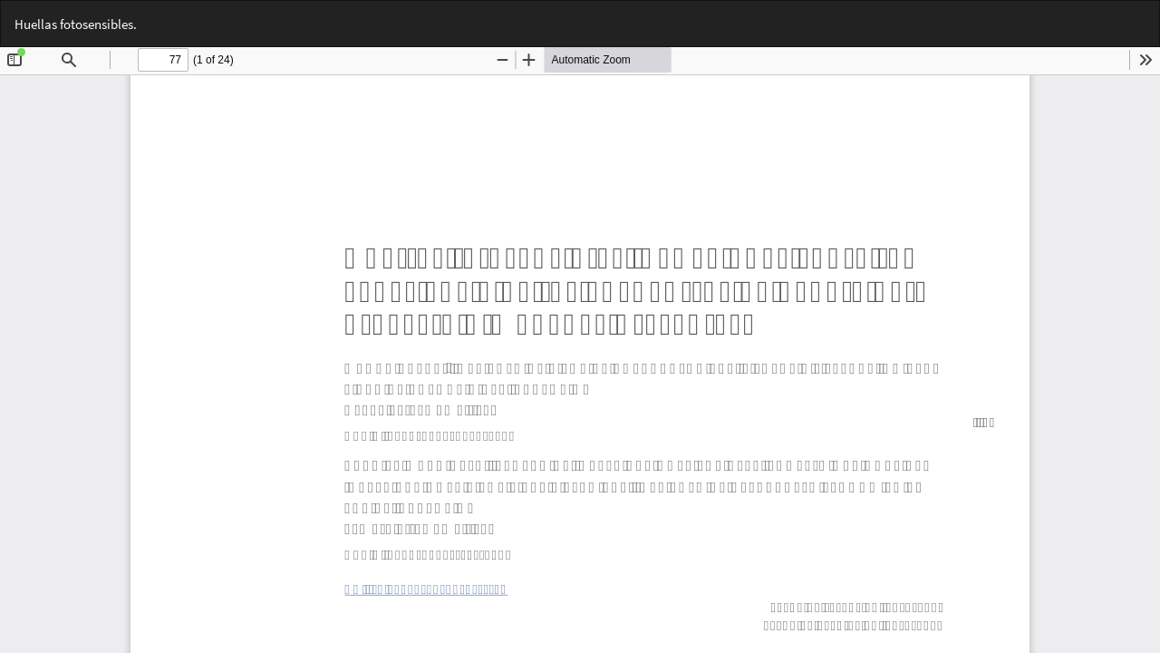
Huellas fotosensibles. (75, 24)
